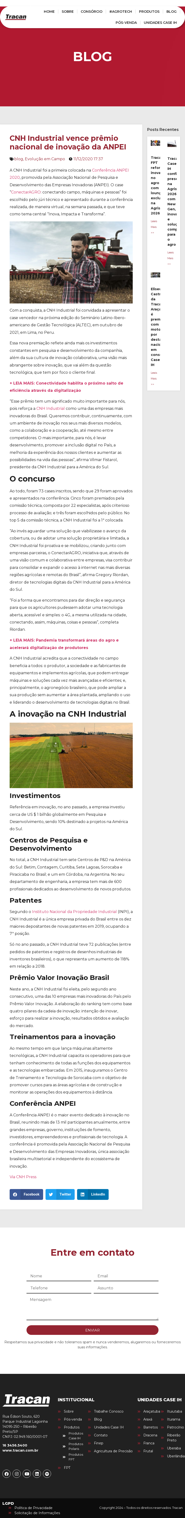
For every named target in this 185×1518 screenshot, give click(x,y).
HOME (49, 11)
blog (18, 159)
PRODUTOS (149, 11)
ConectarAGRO (26, 192)
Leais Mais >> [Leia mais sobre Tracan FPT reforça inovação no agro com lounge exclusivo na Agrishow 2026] (154, 226)
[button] (26, 1194)
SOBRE (68, 11)
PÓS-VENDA (126, 22)
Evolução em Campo (45, 159)
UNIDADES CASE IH (160, 22)
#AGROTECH (120, 11)
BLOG (171, 11)
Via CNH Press (23, 1177)
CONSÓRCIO (91, 11)
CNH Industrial (50, 408)
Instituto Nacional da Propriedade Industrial (74, 911)
